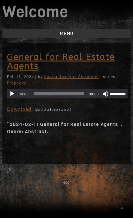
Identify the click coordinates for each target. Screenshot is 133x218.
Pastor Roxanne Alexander (71, 76)
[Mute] (105, 94)
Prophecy (16, 83)
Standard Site (66, 173)
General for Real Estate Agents (61, 61)
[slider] (59, 93)
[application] (67, 93)
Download (19, 109)
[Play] (12, 94)
